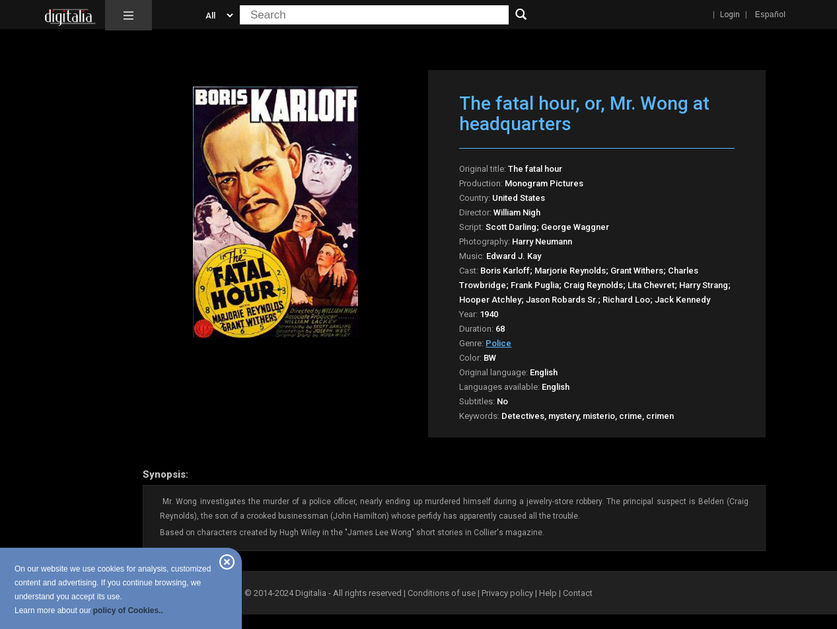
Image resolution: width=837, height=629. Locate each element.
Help (548, 593)
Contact (578, 593)
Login (730, 14)
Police (498, 343)
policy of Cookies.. (128, 610)
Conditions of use (443, 593)
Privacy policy (507, 593)
